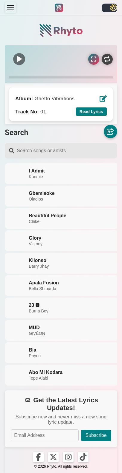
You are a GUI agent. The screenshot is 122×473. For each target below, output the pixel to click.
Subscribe (96, 435)
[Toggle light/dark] (109, 8)
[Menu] (10, 7)
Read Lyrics (91, 111)
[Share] (110, 131)
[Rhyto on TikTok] (83, 457)
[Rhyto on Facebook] (38, 457)
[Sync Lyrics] (93, 59)
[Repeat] (107, 59)
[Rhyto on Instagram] (68, 457)
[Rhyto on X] (53, 457)
